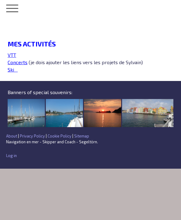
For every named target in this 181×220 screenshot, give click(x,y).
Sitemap (81, 136)
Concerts (17, 62)
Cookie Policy (59, 136)
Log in (11, 155)
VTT (12, 55)
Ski (13, 69)
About (11, 136)
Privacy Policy (32, 136)
